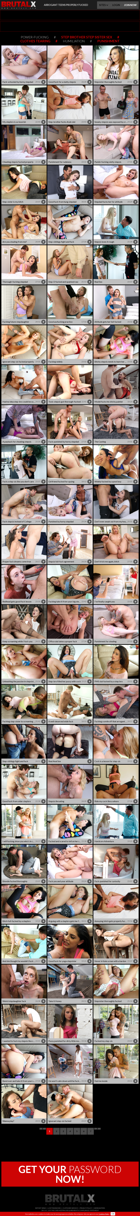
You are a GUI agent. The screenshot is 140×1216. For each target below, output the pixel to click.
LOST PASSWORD (54, 1208)
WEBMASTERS (99, 1208)
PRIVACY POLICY (86, 1208)
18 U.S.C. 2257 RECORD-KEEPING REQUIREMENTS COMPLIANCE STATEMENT (70, 1210)
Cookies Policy (104, 1214)
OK (112, 1214)
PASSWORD (70, 1174)
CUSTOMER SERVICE (70, 1208)
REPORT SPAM (40, 1208)
